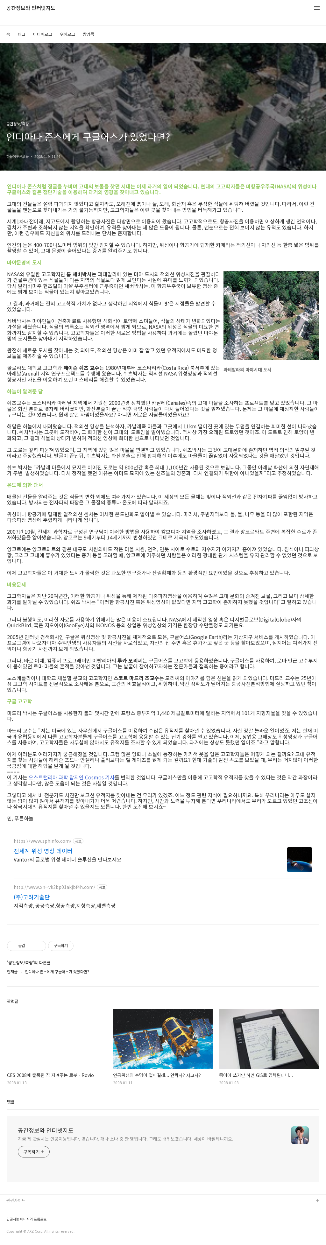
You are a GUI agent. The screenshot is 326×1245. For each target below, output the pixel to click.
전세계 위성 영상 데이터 (43, 851)
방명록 (88, 34)
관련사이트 (15, 1200)
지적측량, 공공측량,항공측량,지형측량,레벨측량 (65, 905)
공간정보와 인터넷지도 (30, 8)
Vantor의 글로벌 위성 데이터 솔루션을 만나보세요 (68, 859)
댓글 (11, 1102)
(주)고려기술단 (32, 897)
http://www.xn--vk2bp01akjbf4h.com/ (55, 887)
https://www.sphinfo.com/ (43, 841)
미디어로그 (42, 34)
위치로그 (67, 34)
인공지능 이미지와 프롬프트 (26, 1219)
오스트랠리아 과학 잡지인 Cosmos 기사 (72, 777)
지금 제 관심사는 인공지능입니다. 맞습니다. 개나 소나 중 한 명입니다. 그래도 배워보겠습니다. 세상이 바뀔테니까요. (125, 1139)
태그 (21, 34)
